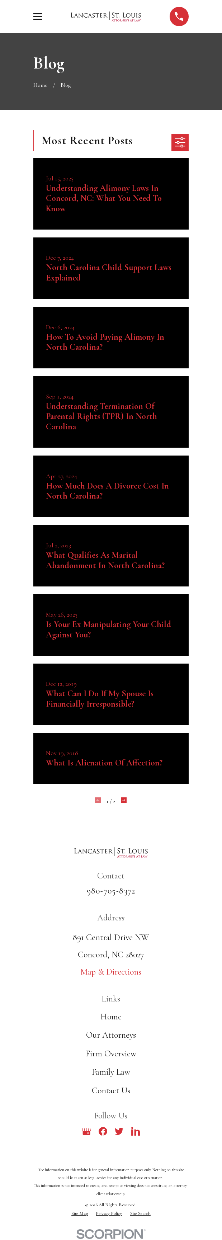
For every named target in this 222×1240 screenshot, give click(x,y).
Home (111, 1017)
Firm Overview (111, 1053)
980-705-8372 (111, 891)
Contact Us (111, 1090)
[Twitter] (119, 1131)
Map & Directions (110, 972)
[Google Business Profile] (86, 1131)
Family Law (111, 1072)
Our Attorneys (111, 1035)
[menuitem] (79, 1213)
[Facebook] (103, 1131)
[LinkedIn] (135, 1131)
